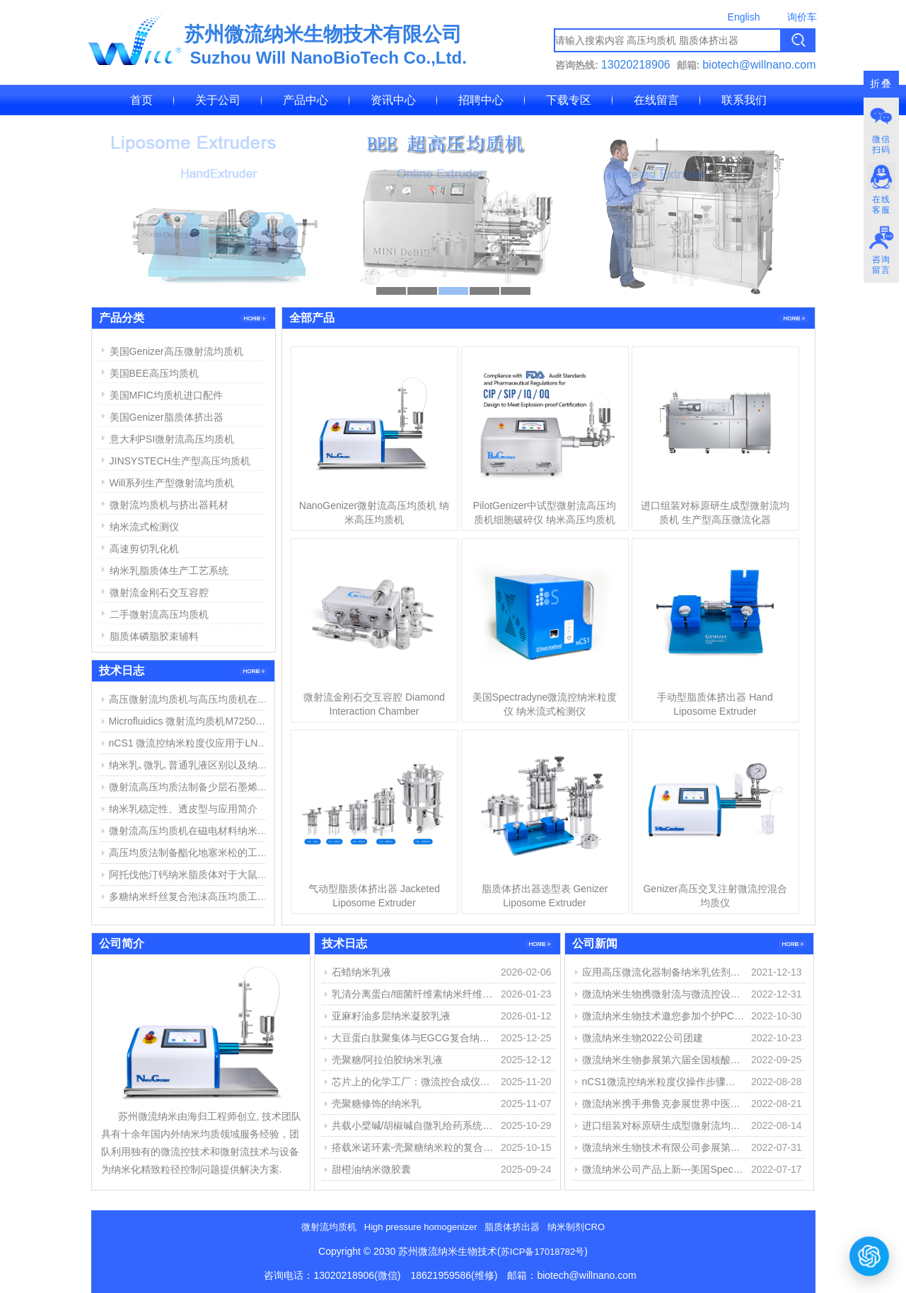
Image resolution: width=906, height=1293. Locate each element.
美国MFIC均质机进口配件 (166, 395)
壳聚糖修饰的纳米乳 (376, 1103)
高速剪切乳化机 (144, 548)
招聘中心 (481, 100)
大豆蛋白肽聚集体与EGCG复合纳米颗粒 (413, 1037)
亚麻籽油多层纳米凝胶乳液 (391, 1016)
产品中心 (305, 100)
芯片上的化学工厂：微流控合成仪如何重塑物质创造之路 (413, 1081)
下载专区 (568, 100)
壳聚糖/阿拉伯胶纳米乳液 (387, 1059)
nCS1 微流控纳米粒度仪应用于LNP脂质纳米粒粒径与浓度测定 (190, 743)
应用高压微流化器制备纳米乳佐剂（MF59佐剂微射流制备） (663, 972)
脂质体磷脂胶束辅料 (154, 636)
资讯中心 (393, 100)
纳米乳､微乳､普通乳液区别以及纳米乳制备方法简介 (190, 765)
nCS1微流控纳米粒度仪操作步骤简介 (663, 1081)
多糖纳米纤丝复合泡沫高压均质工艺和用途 (190, 896)
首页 (141, 100)
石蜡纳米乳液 (361, 972)
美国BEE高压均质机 (154, 373)
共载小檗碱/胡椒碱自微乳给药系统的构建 (413, 1125)
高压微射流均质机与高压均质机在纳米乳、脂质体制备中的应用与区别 (190, 699)
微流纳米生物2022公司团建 (642, 1037)
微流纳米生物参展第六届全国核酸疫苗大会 (663, 1059)
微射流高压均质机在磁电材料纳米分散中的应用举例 (190, 830)
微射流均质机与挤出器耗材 (169, 504)
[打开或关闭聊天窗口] (869, 1256)
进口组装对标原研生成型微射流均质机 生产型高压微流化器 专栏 (663, 1125)
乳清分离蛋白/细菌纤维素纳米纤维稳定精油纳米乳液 (413, 994)
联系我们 (744, 100)
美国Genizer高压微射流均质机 (176, 351)
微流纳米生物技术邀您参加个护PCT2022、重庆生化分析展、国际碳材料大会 (663, 1016)
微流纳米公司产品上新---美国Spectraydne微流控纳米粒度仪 (663, 1169)
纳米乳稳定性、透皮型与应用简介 (183, 808)
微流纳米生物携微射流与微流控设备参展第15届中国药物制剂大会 (663, 994)
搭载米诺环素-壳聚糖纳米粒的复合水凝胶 (413, 1147)
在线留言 (656, 100)
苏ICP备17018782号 (543, 1251)
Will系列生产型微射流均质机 (172, 482)
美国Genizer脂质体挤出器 (166, 417)
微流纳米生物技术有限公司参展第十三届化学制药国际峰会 (663, 1147)
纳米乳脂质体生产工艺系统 (169, 570)
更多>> (794, 318)
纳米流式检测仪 (144, 526)
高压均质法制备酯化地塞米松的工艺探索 (190, 852)
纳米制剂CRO (576, 1227)
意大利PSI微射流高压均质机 (172, 439)
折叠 (881, 83)
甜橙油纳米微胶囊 (371, 1169)
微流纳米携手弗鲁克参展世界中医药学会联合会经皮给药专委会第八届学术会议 (663, 1103)
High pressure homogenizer (420, 1227)
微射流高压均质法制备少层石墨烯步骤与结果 (190, 786)
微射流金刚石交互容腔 (159, 592)
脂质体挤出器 (512, 1227)
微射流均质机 (328, 1227)
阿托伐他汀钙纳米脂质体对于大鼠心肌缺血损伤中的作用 (190, 874)
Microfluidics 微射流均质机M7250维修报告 (190, 721)
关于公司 (217, 100)
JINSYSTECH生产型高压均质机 (180, 461)
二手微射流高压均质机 (159, 614)
